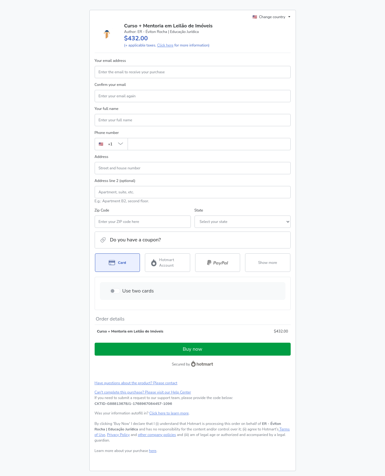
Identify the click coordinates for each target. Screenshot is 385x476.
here (152, 450)
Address (102, 156)
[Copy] (133, 404)
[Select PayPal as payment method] (217, 263)
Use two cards (138, 291)
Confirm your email (110, 84)
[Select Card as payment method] (117, 263)
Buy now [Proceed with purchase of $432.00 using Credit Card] (192, 349)
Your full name (107, 108)
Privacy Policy (118, 434)
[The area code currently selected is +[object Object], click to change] (111, 144)
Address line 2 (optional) (115, 180)
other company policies (157, 434)
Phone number (107, 132)
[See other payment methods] (267, 263)
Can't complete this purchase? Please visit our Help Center (143, 392)
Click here (165, 45)
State (199, 210)
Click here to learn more (169, 413)
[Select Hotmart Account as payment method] (167, 263)
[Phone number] (209, 144)
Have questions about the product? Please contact (136, 383)
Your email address (110, 60)
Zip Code (102, 210)
